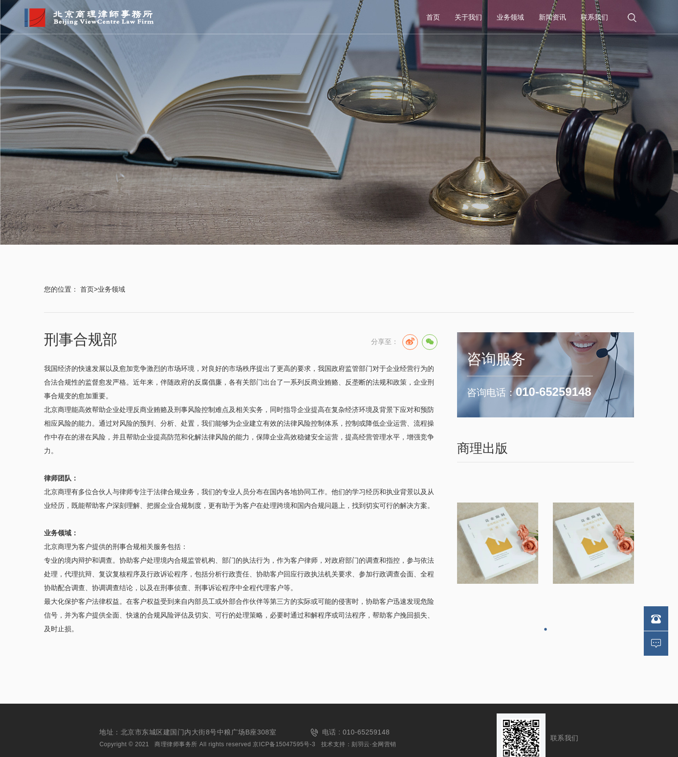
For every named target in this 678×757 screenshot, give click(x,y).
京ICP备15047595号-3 (284, 744)
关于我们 (468, 17)
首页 (433, 17)
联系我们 (594, 17)
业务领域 (510, 17)
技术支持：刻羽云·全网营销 (358, 744)
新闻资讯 (552, 17)
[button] (545, 629)
